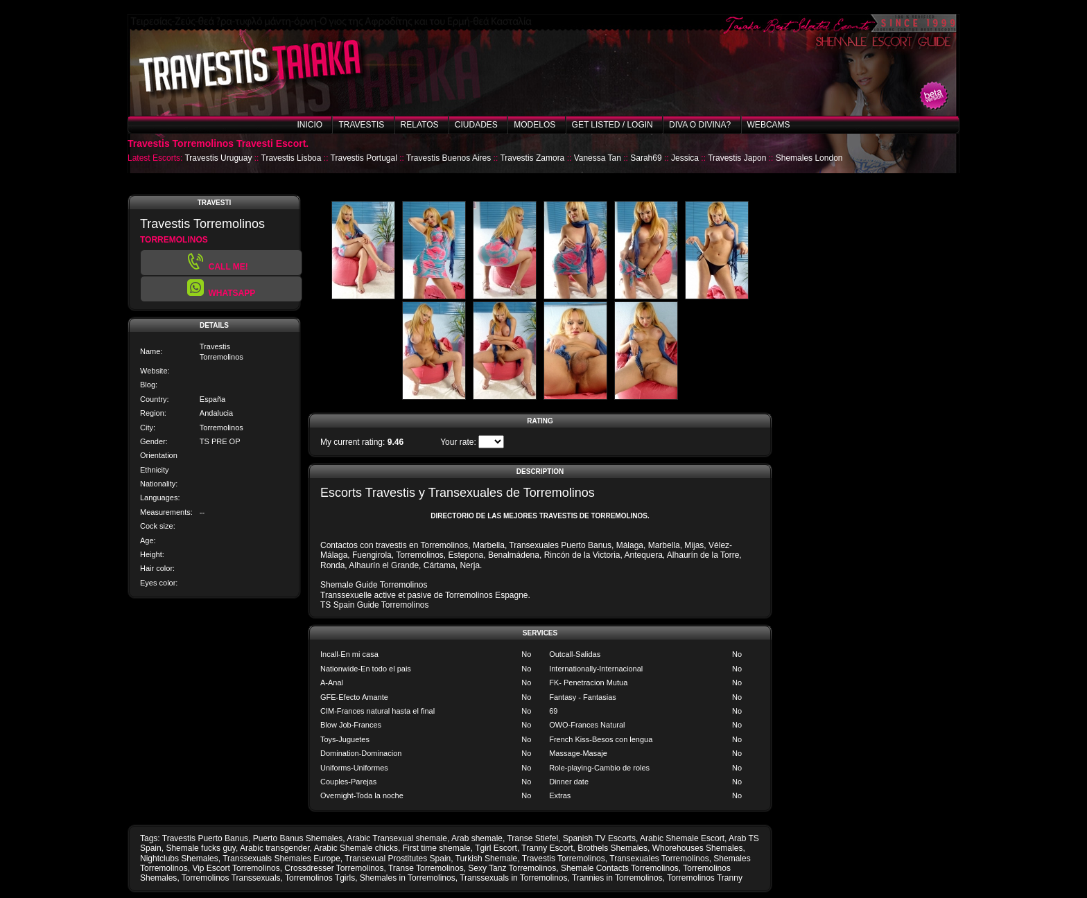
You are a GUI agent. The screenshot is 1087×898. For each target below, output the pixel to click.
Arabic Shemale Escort (682, 838)
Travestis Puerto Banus (205, 838)
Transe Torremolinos (426, 868)
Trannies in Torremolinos (617, 878)
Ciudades (476, 125)
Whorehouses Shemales (697, 848)
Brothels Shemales (612, 848)
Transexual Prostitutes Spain (398, 858)
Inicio (309, 125)
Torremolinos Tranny (704, 878)
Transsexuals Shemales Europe (281, 858)
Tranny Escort (547, 848)
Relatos (420, 125)
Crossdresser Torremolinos (333, 868)
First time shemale (437, 848)
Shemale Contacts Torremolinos (620, 868)
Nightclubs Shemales (179, 858)
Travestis (361, 125)
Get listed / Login (612, 125)
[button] (221, 289)
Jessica (685, 158)
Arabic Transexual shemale (397, 838)
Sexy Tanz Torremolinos (512, 868)
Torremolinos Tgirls (320, 878)
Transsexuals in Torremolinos (513, 878)
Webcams (768, 125)
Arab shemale (477, 838)
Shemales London (809, 158)
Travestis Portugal (364, 158)
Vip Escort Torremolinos (235, 868)
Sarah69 (645, 158)
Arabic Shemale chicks (356, 848)
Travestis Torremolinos (563, 858)
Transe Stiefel (532, 838)
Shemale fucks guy (201, 848)
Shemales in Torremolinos (407, 878)
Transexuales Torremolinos (658, 858)
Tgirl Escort (496, 848)
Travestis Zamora (532, 158)
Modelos (534, 125)
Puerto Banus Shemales (297, 838)
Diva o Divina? (700, 125)
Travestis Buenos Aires (448, 158)
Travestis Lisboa (291, 158)
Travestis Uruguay (218, 158)
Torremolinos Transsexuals (231, 878)
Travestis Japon (737, 158)
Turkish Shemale (486, 858)
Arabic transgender (275, 848)
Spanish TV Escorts (599, 838)
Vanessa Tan (597, 158)
